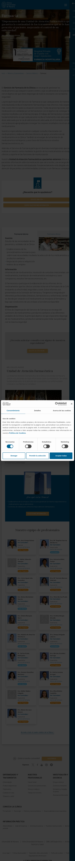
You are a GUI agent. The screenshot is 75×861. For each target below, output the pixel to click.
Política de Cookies (17, 433)
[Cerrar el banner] (71, 404)
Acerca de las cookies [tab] (62, 411)
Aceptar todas (61, 456)
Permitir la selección (37, 456)
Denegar (14, 456)
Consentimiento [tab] (13, 411)
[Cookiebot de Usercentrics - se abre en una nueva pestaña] (57, 403)
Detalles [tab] (37, 411)
